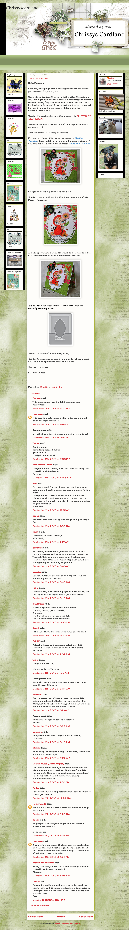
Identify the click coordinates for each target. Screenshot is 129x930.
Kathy (36, 788)
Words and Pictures (43, 862)
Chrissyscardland (22, 7)
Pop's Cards (39, 804)
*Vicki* (36, 641)
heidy (35, 532)
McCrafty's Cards (42, 464)
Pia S (35, 588)
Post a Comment (40, 905)
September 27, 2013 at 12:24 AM (52, 798)
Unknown (38, 414)
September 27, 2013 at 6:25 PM (51, 857)
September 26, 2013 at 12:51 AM (51, 510)
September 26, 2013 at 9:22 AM (51, 758)
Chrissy (111, 78)
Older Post (86, 916)
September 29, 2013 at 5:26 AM (51, 875)
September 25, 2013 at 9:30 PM (51, 459)
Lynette (37, 572)
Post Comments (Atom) (68, 923)
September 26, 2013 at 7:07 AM (51, 654)
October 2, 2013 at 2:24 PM (49, 900)
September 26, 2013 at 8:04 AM (51, 689)
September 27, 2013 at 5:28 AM (51, 814)
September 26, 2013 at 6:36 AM (51, 635)
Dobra (36, 443)
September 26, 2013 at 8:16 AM (51, 710)
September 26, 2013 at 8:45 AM (51, 742)
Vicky (35, 660)
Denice (36, 881)
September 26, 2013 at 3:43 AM (51, 582)
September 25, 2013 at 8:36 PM (51, 408)
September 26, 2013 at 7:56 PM (51, 782)
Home (61, 916)
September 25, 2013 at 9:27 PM (51, 437)
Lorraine (37, 732)
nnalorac (37, 694)
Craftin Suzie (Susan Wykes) (48, 763)
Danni (36, 628)
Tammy (36, 748)
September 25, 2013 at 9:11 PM (50, 424)
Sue (35, 483)
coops (36, 820)
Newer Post (35, 916)
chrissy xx (38, 604)
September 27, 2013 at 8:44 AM (51, 835)
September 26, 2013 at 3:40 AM (51, 566)
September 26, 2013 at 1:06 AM (51, 526)
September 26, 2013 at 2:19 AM (51, 542)
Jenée (36, 516)
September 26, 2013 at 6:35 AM (51, 622)
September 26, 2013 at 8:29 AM (51, 726)
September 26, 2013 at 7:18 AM (51, 673)
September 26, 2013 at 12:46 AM (52, 477)
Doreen (36, 398)
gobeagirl (37, 547)
